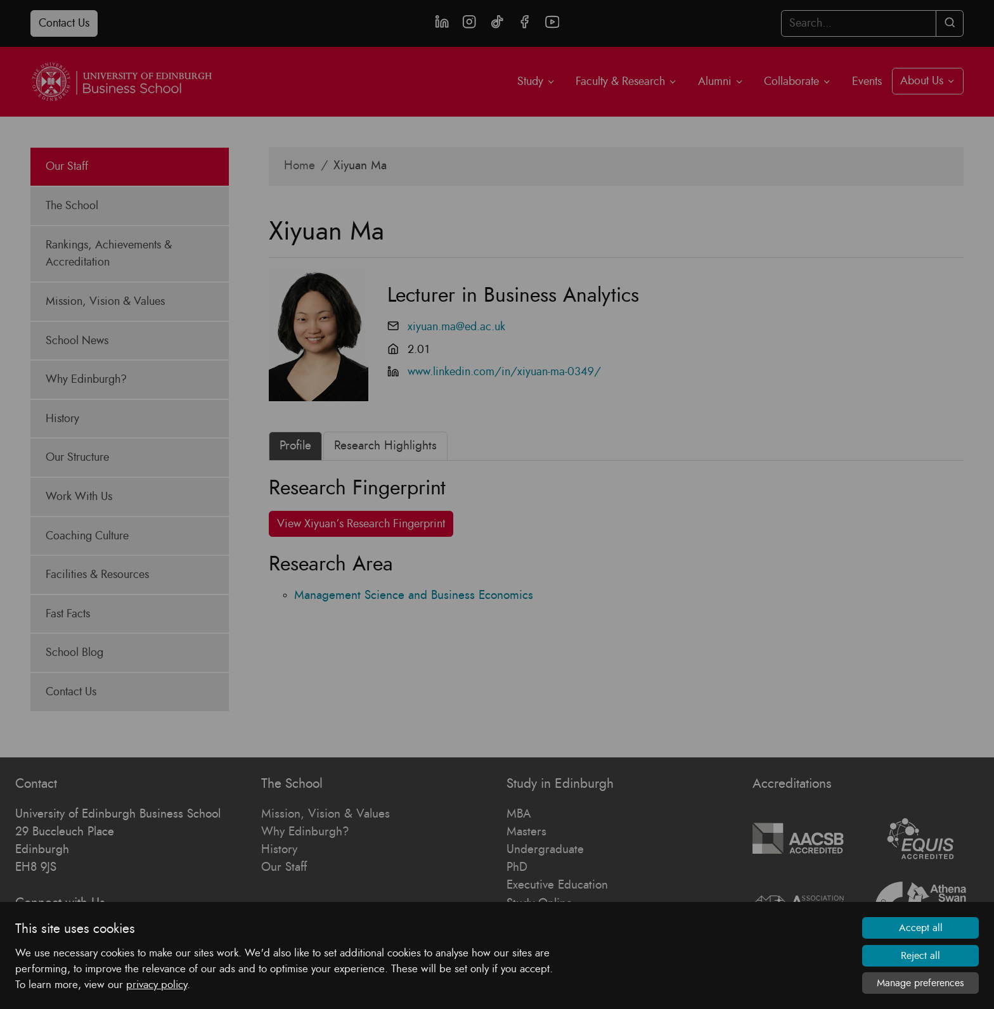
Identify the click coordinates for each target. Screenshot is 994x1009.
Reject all (920, 956)
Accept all (921, 928)
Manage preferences (920, 983)
